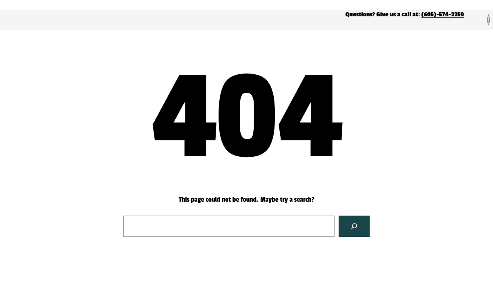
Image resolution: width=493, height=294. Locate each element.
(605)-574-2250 (442, 14)
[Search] (354, 226)
